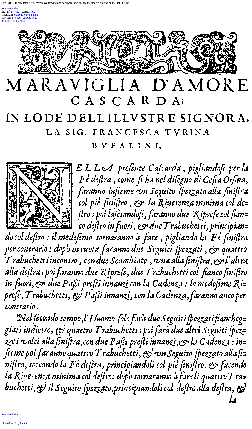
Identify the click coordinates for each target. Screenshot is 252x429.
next (33, 11)
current (28, 14)
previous (15, 11)
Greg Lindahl (21, 423)
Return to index (9, 8)
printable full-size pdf (13, 20)
